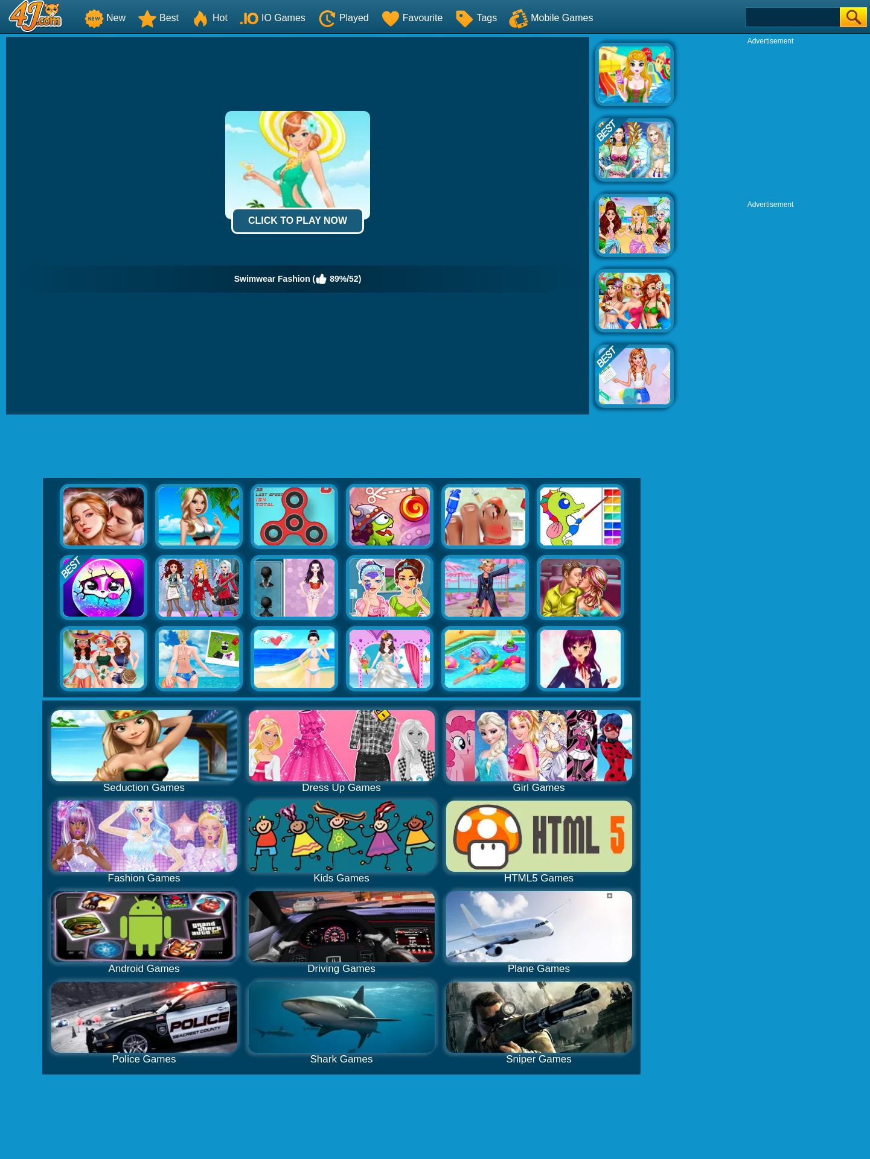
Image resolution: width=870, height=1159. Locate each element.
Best (158, 18)
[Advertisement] (770, 121)
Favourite (412, 18)
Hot (209, 18)
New (105, 18)
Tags (476, 18)
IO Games (272, 18)
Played (343, 18)
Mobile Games (551, 18)
